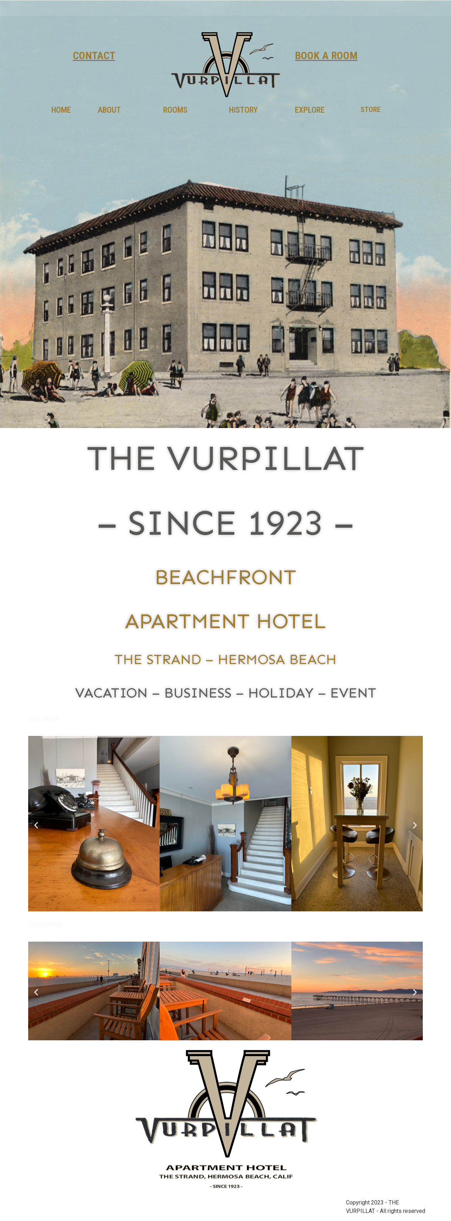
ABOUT (109, 110)
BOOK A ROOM (326, 55)
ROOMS (175, 110)
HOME (61, 110)
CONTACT (94, 55)
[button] (36, 824)
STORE (370, 109)
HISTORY (243, 110)
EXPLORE (310, 110)
